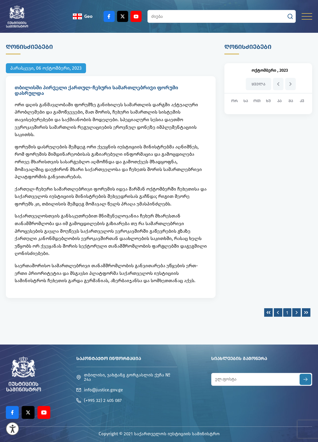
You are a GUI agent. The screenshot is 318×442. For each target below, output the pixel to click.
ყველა (258, 84)
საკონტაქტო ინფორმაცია (108, 358)
